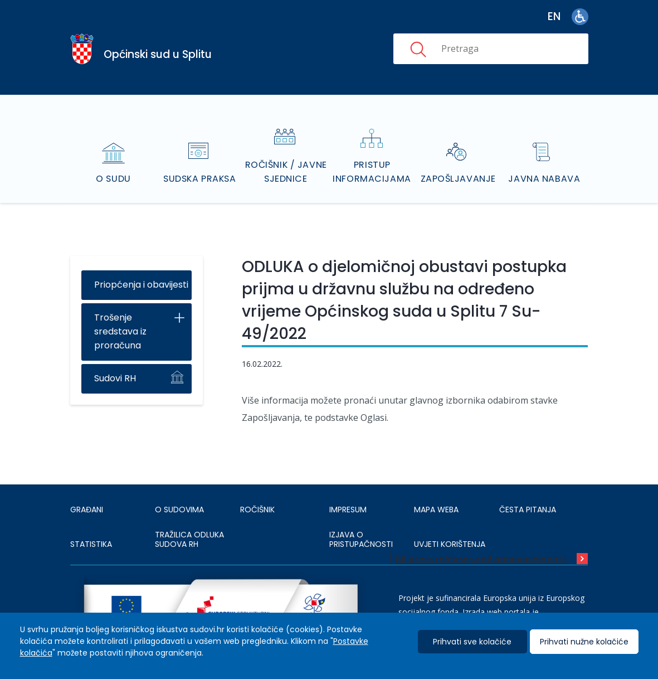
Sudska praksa (199, 164)
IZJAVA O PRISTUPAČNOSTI (361, 525)
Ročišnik (257, 495)
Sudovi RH (115, 364)
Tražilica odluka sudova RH (189, 525)
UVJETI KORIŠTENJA (449, 530)
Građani (86, 495)
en (554, 16)
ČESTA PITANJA (527, 495)
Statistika (91, 530)
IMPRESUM (348, 495)
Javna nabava (545, 164)
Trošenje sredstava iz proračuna (120, 317)
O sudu (113, 164)
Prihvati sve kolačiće (472, 641)
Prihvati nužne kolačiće (584, 641)
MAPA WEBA (436, 495)
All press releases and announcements (481, 545)
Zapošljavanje (458, 164)
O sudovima (179, 495)
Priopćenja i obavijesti (141, 270)
